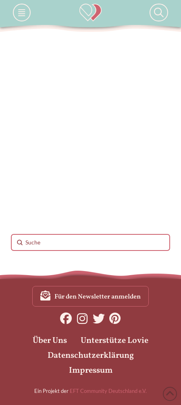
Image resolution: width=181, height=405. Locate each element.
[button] (22, 12)
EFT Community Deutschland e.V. (108, 391)
